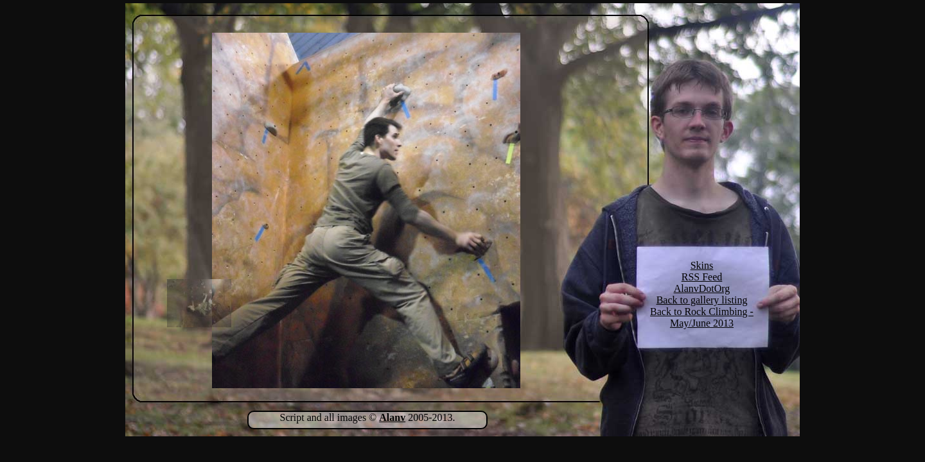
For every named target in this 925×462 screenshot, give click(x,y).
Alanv (392, 417)
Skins (702, 265)
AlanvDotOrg (702, 288)
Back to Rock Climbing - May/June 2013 (701, 317)
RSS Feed (702, 276)
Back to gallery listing (702, 300)
